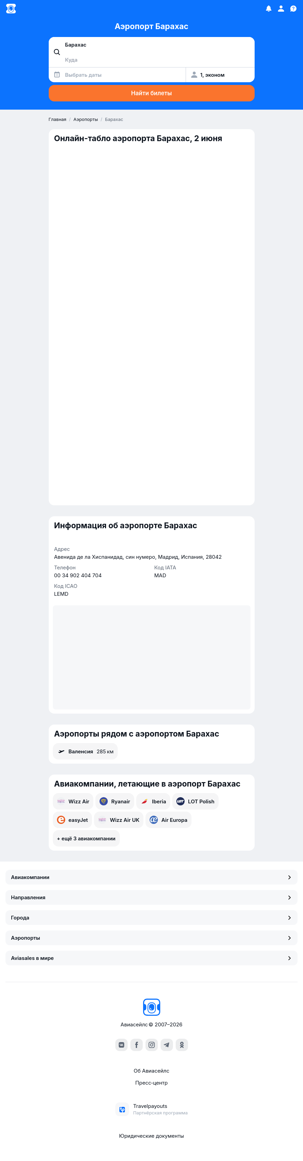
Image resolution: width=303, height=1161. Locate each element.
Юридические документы (151, 1136)
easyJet (72, 820)
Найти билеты (151, 93)
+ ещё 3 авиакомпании (86, 838)
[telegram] (167, 1045)
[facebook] (136, 1045)
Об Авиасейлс (151, 1070)
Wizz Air (73, 801)
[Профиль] (281, 8)
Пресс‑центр (151, 1082)
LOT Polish (195, 801)
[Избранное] (269, 8)
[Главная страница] (10, 8)
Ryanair (115, 801)
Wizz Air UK (118, 820)
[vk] (121, 1045)
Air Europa (168, 820)
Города (151, 917)
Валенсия (85, 751)
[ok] (182, 1045)
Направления (151, 897)
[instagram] (152, 1045)
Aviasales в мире (151, 958)
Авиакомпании (151, 877)
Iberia (153, 801)
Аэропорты (151, 938)
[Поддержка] (293, 8)
